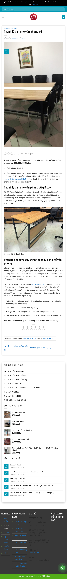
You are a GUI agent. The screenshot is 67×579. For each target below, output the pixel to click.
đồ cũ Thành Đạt (37, 284)
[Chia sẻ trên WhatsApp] (23, 328)
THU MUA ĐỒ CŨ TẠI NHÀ (14, 371)
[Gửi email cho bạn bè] (35, 328)
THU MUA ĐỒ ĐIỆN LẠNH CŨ (15, 383)
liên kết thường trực (49, 338)
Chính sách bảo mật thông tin (20, 564)
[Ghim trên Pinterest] (39, 328)
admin (23, 38)
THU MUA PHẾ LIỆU (11, 392)
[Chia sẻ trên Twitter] (31, 328)
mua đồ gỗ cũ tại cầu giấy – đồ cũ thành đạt (26, 472)
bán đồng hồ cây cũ (17, 479)
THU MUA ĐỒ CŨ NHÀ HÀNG (15, 375)
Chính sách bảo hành (20, 544)
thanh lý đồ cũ (15, 465)
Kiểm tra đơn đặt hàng (20, 557)
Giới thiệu (6, 519)
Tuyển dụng (6, 547)
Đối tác (6, 532)
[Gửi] (62, 9)
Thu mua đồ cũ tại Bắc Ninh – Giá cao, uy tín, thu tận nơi (31, 486)
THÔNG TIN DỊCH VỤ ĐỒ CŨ (15, 400)
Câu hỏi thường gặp (21, 550)
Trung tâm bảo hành (20, 537)
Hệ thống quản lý (6, 539)
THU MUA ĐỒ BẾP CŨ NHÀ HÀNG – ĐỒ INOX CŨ (22, 387)
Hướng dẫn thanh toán (19, 530)
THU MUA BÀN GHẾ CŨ (12, 396)
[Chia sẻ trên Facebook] (27, 328)
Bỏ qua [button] (35, 4)
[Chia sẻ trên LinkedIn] (43, 328)
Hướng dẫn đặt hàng (20, 523)
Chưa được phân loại (10, 28)
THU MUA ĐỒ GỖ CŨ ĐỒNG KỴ (15, 379)
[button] (3, 17)
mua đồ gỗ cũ (34, 576)
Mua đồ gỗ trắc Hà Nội (41, 348)
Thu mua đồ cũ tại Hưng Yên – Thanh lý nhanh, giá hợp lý (32, 493)
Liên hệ (6, 553)
